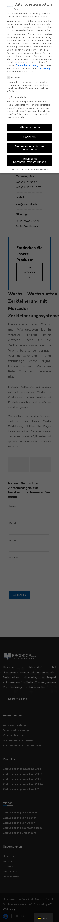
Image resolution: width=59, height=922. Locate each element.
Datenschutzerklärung (27, 65)
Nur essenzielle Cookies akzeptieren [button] (29, 147)
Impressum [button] (44, 169)
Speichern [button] (29, 137)
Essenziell (15, 77)
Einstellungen (45, 68)
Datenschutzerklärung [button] (30, 169)
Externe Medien (18, 97)
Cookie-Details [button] (16, 169)
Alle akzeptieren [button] (29, 127)
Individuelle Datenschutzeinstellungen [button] (29, 160)
